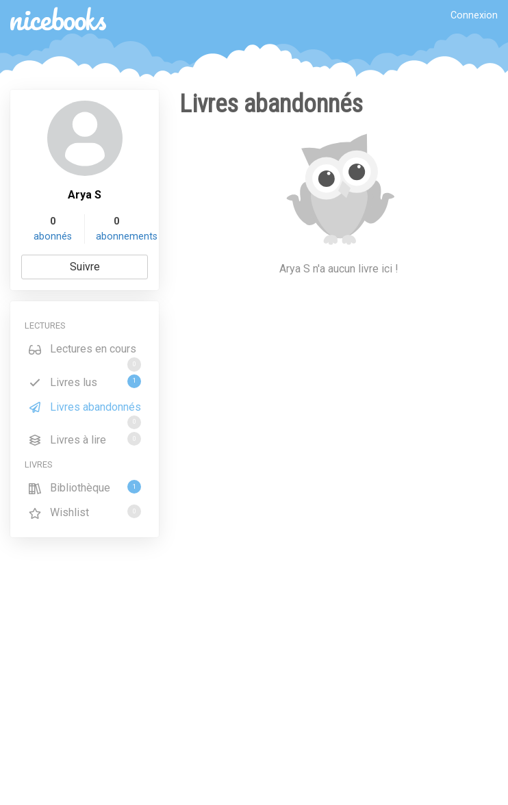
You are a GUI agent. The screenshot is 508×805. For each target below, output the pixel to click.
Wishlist (84, 511)
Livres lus (84, 381)
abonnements (126, 236)
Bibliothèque (84, 487)
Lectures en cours (84, 351)
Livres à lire (84, 439)
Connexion (474, 15)
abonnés (53, 236)
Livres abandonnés (84, 409)
